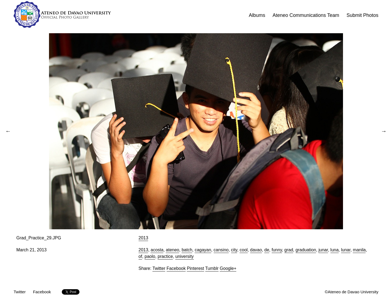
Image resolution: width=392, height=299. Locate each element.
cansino (221, 250)
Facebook (176, 268)
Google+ (228, 268)
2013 (143, 238)
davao (256, 250)
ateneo (172, 250)
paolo (150, 256)
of (140, 256)
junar (323, 250)
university (184, 256)
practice (165, 256)
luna (334, 250)
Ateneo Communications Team (305, 15)
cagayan (203, 250)
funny (277, 250)
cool (243, 250)
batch (187, 250)
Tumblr (212, 268)
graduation (306, 250)
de (266, 250)
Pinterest (195, 268)
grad (288, 250)
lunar (346, 250)
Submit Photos (362, 15)
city (234, 250)
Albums (257, 15)
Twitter (158, 268)
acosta (157, 250)
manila (359, 250)
